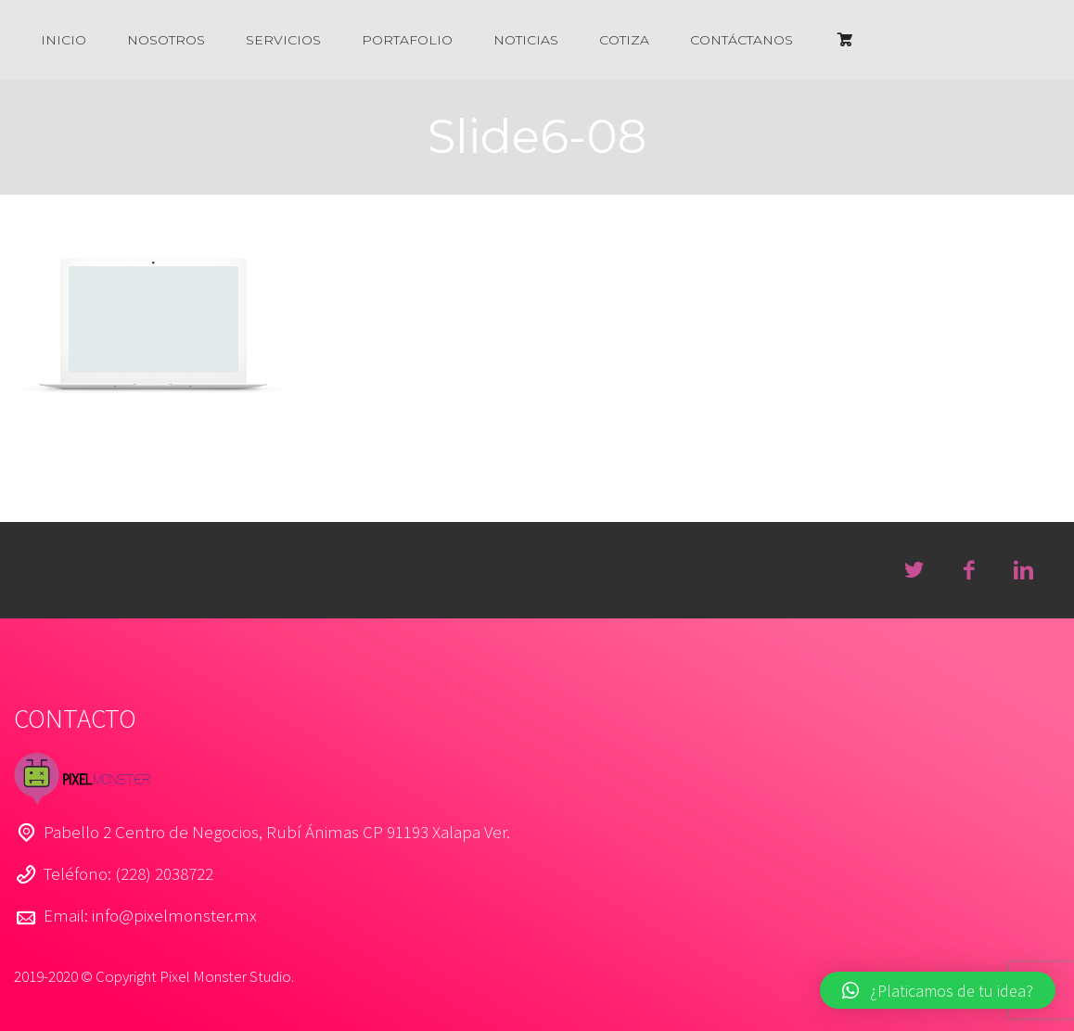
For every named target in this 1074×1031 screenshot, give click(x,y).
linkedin (1023, 570)
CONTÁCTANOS (741, 40)
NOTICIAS (525, 40)
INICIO (63, 40)
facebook (968, 570)
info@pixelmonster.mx (174, 915)
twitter (913, 570)
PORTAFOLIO (407, 40)
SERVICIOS (283, 40)
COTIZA (624, 40)
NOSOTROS (166, 40)
